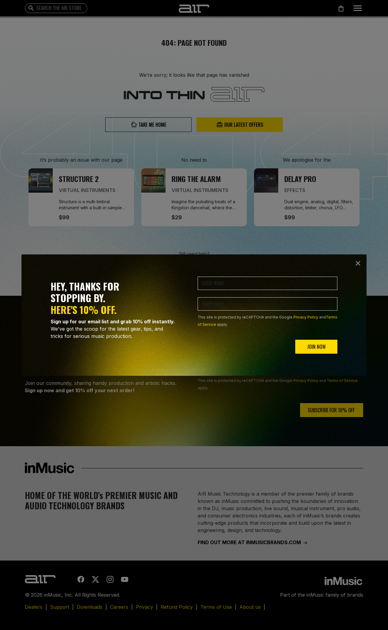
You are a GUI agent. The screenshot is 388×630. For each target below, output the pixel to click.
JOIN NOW (316, 346)
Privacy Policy (305, 317)
